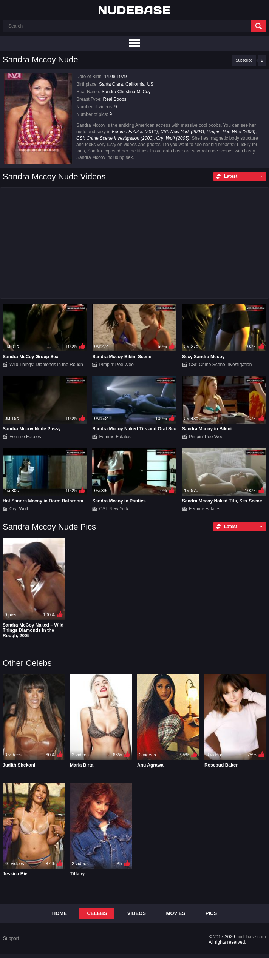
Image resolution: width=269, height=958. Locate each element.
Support (11, 938)
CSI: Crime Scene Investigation (220, 364)
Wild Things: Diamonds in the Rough (46, 364)
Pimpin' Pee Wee (116, 364)
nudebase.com (251, 937)
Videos (136, 913)
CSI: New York (113, 508)
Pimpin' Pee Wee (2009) (231, 131)
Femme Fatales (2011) (135, 131)
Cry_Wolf (18, 508)
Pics (211, 913)
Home (59, 913)
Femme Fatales (25, 436)
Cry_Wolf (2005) (172, 138)
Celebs (97, 913)
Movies (176, 913)
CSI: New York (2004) (182, 131)
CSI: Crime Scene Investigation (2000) (115, 138)
